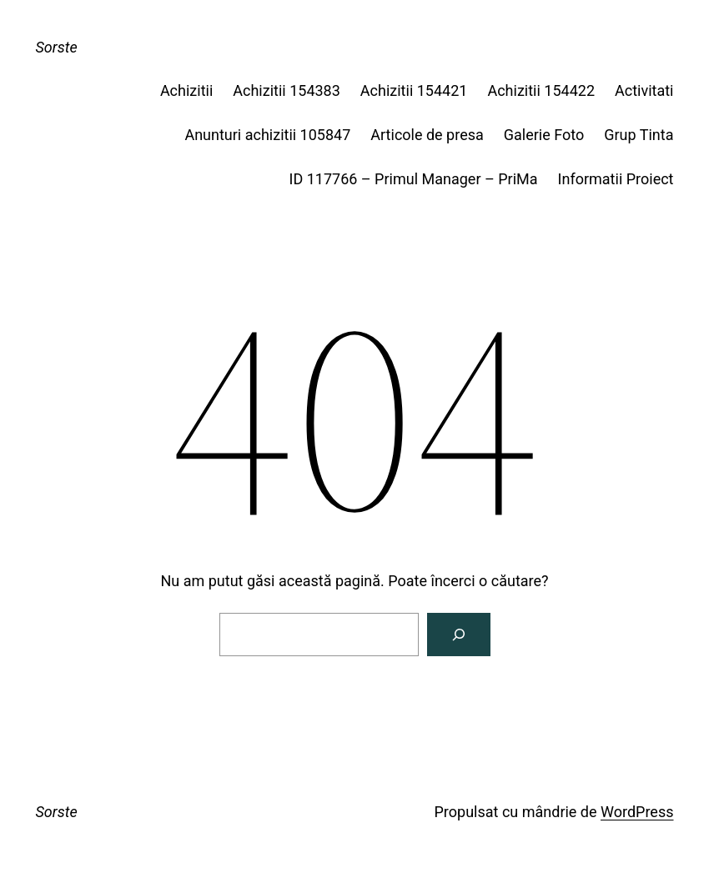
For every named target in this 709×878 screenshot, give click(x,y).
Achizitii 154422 (541, 90)
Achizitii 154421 (414, 90)
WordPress (637, 811)
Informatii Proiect (616, 179)
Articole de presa (426, 134)
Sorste (57, 47)
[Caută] (458, 634)
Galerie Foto (544, 134)
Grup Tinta (638, 134)
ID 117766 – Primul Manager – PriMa (413, 179)
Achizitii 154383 (286, 90)
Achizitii (186, 90)
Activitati (644, 90)
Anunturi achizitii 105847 (267, 134)
